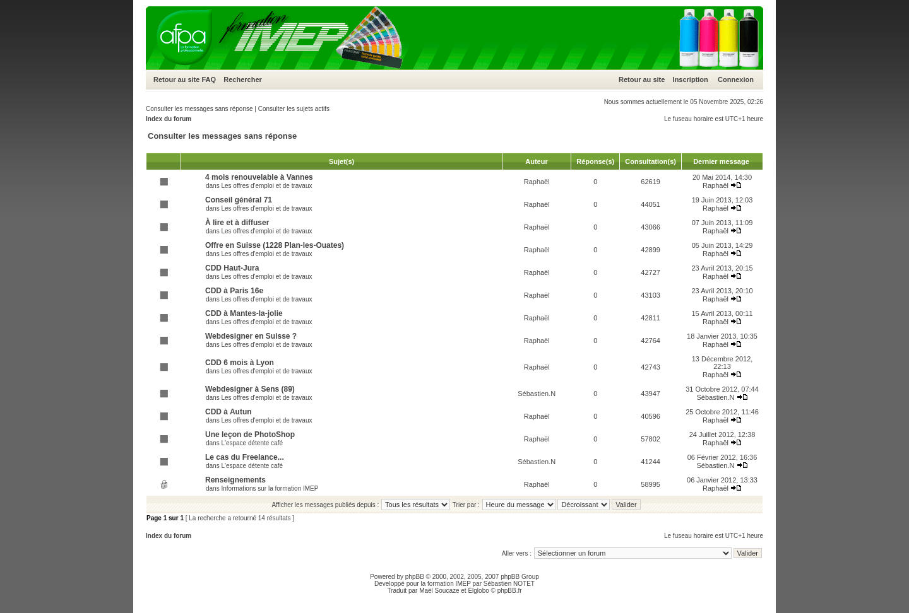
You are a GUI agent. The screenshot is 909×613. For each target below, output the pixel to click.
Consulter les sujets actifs (294, 108)
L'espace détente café (252, 443)
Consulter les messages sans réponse (199, 108)
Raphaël (537, 181)
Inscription (690, 79)
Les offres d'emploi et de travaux (266, 185)
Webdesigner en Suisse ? (251, 336)
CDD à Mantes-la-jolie (244, 313)
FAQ (208, 79)
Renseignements (235, 480)
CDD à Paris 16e (234, 290)
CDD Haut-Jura (232, 268)
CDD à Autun (228, 411)
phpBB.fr (509, 590)
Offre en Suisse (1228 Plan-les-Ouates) (274, 245)
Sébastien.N (537, 393)
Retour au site (176, 79)
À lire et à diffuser (237, 222)
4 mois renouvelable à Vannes (259, 177)
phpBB (414, 576)
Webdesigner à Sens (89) (250, 389)
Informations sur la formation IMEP (269, 488)
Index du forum (168, 118)
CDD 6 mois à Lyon (239, 362)
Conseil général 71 (238, 200)
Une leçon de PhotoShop (250, 434)
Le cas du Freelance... (244, 457)
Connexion (736, 79)
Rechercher (242, 79)
